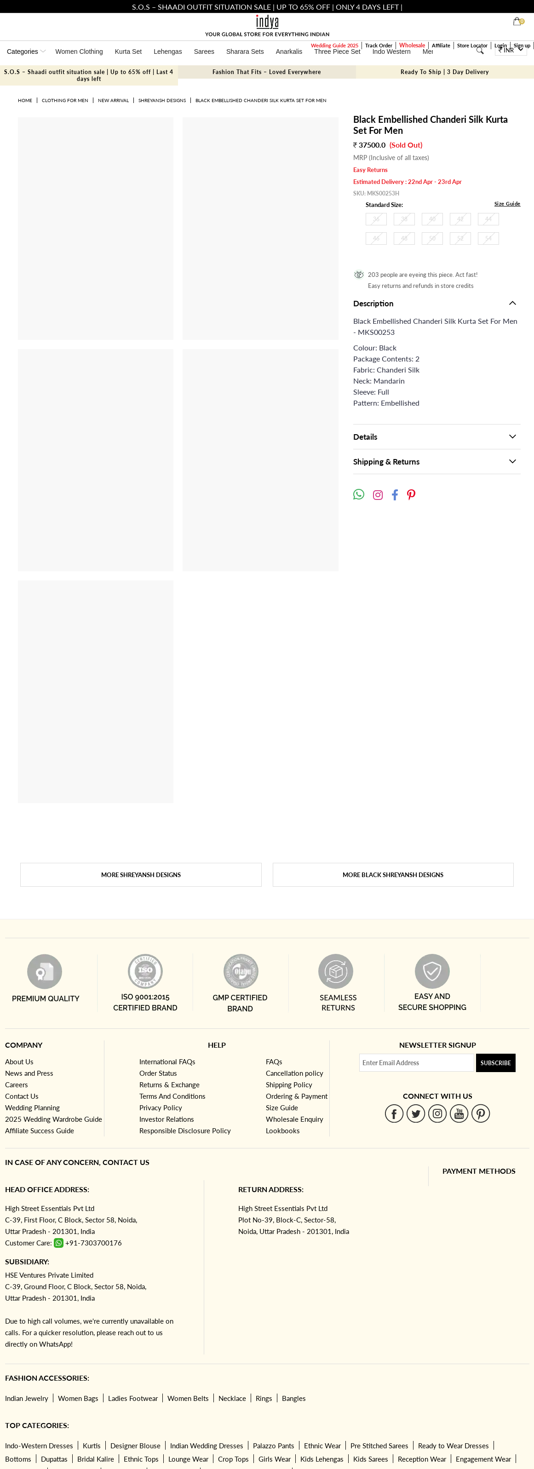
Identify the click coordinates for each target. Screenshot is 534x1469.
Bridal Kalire (95, 1459)
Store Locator (472, 45)
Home (25, 100)
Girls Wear (274, 1459)
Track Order (378, 45)
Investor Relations (166, 1119)
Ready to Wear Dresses (453, 1445)
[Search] (480, 50)
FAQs (274, 1061)
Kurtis (92, 1445)
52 (460, 238)
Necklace (232, 1398)
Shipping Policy (289, 1084)
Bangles (294, 1398)
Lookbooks (283, 1130)
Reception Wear (422, 1459)
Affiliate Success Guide (39, 1130)
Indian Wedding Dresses (206, 1445)
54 (488, 238)
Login (500, 45)
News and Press (29, 1073)
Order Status (158, 1073)
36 (376, 219)
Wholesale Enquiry (294, 1119)
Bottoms (18, 1459)
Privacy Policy (160, 1107)
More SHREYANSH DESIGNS (141, 874)
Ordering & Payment (296, 1096)
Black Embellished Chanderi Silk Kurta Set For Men (261, 100)
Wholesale (412, 45)
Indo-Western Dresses (39, 1445)
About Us (19, 1061)
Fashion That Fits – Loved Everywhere (266, 72)
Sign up (522, 45)
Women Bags (78, 1398)
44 (488, 219)
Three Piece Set (337, 51)
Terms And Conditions (172, 1096)
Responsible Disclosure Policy (185, 1130)
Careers (16, 1084)
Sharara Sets (245, 51)
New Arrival (113, 100)
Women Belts (188, 1398)
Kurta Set (128, 51)
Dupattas (54, 1459)
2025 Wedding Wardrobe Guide (53, 1119)
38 (404, 219)
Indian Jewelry (26, 1398)
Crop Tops (233, 1459)
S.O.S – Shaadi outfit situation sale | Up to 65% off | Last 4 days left (88, 75)
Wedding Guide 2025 (334, 45)
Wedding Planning (32, 1107)
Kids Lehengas (322, 1459)
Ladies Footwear (133, 1398)
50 (432, 238)
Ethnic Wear (322, 1445)
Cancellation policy (294, 1073)
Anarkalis (289, 51)
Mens (430, 51)
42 (460, 219)
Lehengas (168, 51)
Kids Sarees (370, 1459)
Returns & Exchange (169, 1084)
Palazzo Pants (273, 1445)
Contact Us (22, 1096)
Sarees (204, 51)
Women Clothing (79, 51)
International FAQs (167, 1061)
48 (404, 238)
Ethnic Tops (141, 1459)
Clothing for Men (65, 100)
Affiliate (441, 45)
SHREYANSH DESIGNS (162, 100)
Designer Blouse (135, 1445)
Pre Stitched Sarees (379, 1445)
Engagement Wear (483, 1459)
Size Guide (507, 204)
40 (432, 219)
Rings (264, 1398)
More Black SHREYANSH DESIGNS (393, 874)
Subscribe (496, 1063)
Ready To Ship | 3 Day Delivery (445, 72)
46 (376, 238)
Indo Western (392, 51)
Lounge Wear (188, 1459)
